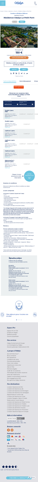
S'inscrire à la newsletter (19, 478)
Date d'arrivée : (8, 102)
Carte (24, 69)
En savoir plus (11, 446)
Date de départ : (23, 102)
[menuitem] (19, 331)
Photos (14, 69)
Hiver (22, 22)
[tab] (10, 81)
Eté (15, 22)
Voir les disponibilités (19, 57)
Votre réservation (29, 176)
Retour (32, 477)
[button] (19, 76)
